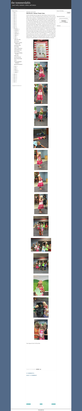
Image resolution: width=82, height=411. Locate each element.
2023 (14, 17)
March (15, 69)
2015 (14, 74)
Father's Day (16, 55)
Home (12, 8)
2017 (14, 26)
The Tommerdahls (20, 2)
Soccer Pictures (16, 51)
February (15, 70)
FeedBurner (66, 22)
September (16, 33)
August (15, 35)
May (15, 66)
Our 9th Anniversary (17, 57)
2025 (14, 14)
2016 (14, 27)
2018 (14, 24)
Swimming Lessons (17, 45)
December (16, 29)
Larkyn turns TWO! (17, 39)
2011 (14, 80)
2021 (14, 20)
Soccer (15, 60)
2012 (14, 78)
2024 (14, 15)
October (15, 32)
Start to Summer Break (18, 58)
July (15, 36)
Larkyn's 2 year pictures (18, 48)
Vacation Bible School (17, 49)
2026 (14, 12)
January (15, 72)
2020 (14, 21)
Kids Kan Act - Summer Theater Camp (35, 13)
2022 (14, 18)
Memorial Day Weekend (18, 64)
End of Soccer (16, 41)
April (15, 67)
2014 (14, 75)
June (15, 38)
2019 (14, 23)
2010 (14, 81)
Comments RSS (22, 8)
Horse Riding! (16, 46)
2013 (14, 77)
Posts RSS (16, 8)
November (16, 30)
